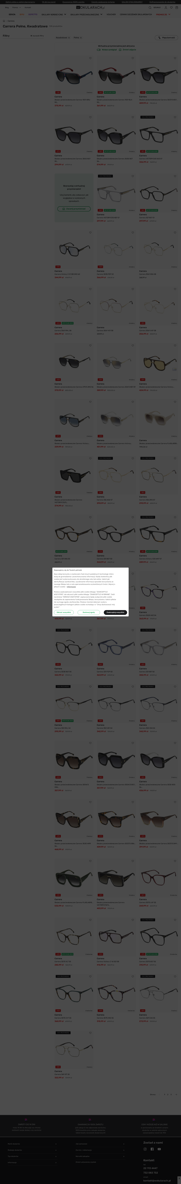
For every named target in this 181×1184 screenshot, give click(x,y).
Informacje (71, 587)
